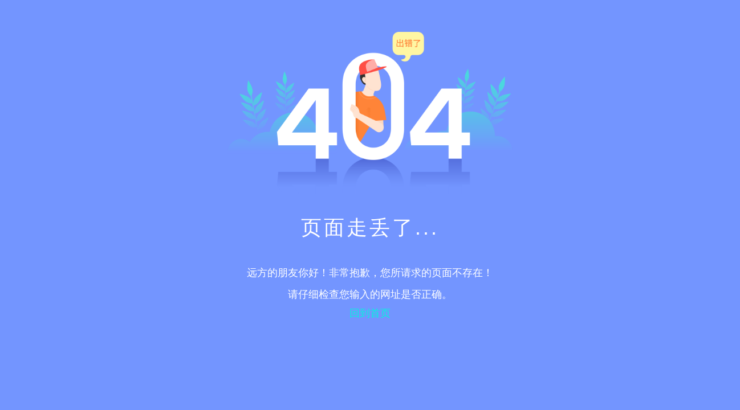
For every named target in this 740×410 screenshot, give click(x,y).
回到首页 (370, 313)
